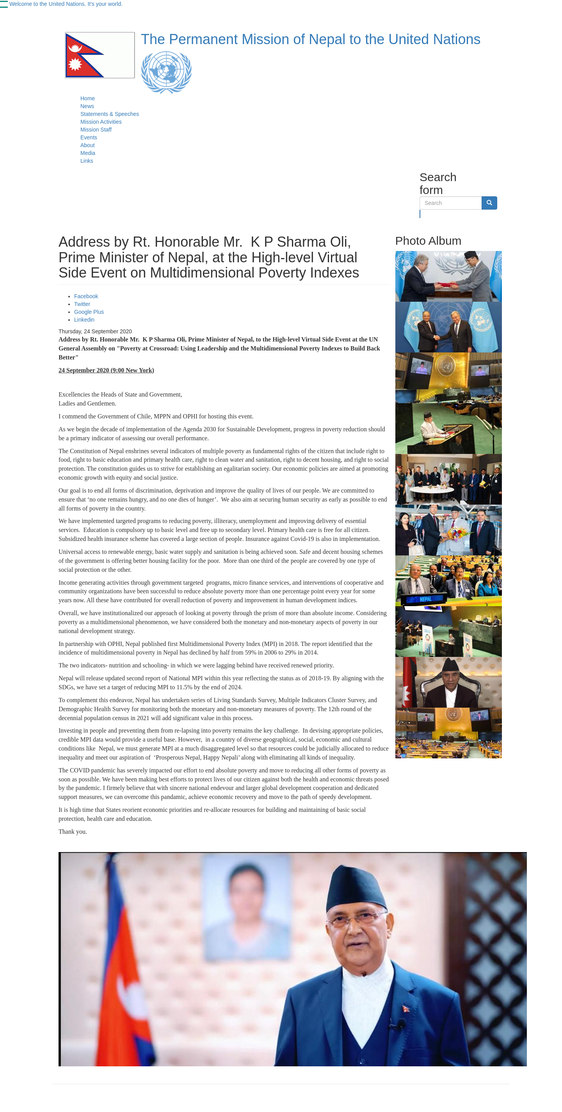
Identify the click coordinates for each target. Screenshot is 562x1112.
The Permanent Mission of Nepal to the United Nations (310, 39)
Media (87, 153)
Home (87, 98)
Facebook (86, 296)
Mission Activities (101, 122)
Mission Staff (96, 129)
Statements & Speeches (109, 114)
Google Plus (89, 312)
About (87, 145)
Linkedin (84, 320)
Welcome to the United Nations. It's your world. (66, 4)
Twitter (82, 304)
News (87, 106)
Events (88, 137)
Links (86, 161)
